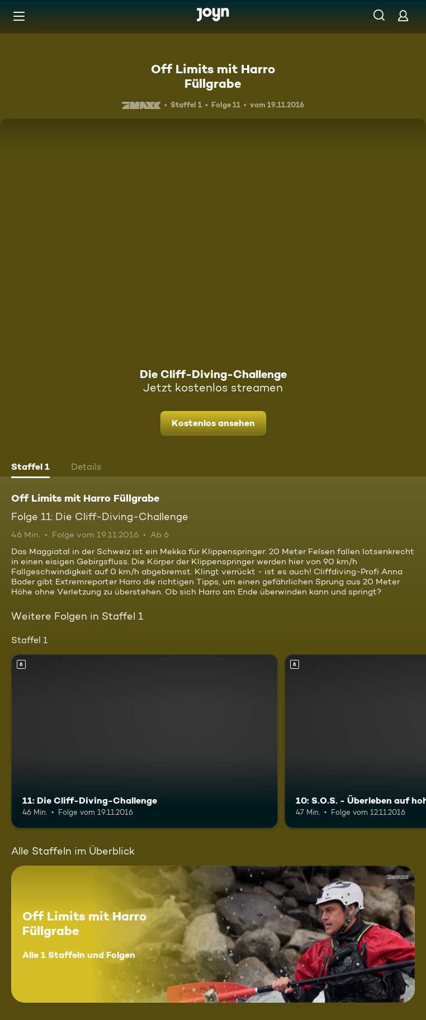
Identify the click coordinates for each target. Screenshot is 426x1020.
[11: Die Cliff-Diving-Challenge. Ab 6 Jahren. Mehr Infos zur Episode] (144, 741)
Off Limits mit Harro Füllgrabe (213, 76)
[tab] (30, 468)
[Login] (403, 15)
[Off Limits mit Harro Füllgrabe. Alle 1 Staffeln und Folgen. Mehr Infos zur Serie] (213, 934)
